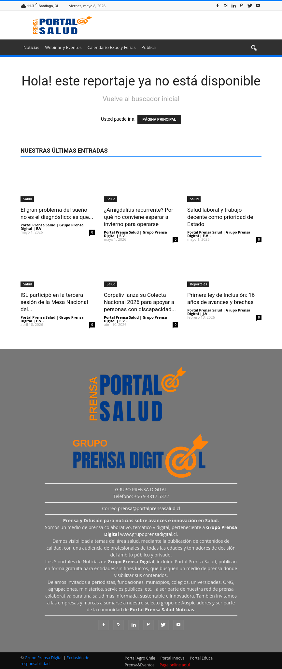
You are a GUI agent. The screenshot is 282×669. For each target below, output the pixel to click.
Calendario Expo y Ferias (111, 47)
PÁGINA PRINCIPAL (159, 119)
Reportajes (198, 284)
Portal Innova (173, 658)
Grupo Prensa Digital (44, 658)
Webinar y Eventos (63, 47)
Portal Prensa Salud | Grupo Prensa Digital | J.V (218, 312)
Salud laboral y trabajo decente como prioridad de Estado (220, 216)
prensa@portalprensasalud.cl (149, 508)
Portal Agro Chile (140, 658)
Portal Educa (201, 658)
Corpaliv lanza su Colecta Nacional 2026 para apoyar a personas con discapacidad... (140, 302)
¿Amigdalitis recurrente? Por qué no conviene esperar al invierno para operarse (138, 216)
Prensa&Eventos (139, 665)
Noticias (31, 47)
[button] (253, 48)
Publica (148, 47)
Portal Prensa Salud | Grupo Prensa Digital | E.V (52, 226)
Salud (27, 199)
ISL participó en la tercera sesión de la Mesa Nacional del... (54, 302)
